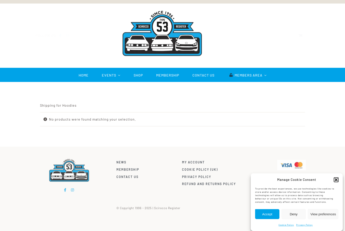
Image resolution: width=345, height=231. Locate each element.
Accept (267, 214)
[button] (336, 180)
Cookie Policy (286, 224)
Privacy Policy (304, 224)
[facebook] (64, 35)
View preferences (323, 214)
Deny (294, 214)
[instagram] (71, 35)
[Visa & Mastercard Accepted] (292, 161)
